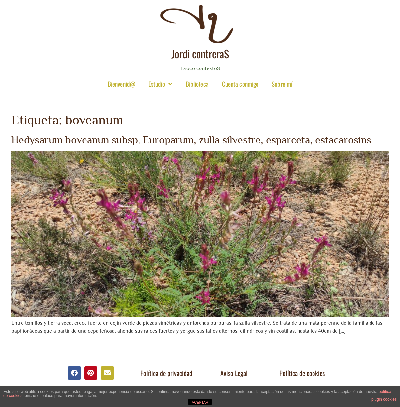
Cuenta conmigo (240, 83)
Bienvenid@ (121, 83)
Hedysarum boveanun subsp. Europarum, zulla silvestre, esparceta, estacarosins (191, 140)
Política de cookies (302, 373)
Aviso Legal (234, 373)
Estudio (160, 83)
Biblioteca (197, 83)
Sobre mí (282, 83)
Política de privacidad (166, 373)
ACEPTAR (200, 402)
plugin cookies (384, 399)
